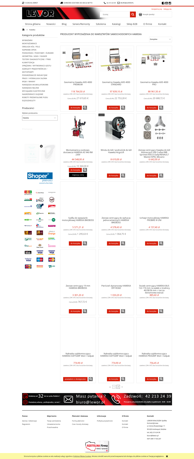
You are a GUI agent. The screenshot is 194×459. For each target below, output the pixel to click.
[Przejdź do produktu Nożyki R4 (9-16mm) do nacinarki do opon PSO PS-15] (40, 157)
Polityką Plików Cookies (82, 456)
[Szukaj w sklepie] (115, 14)
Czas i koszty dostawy (80, 424)
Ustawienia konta (53, 424)
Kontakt (125, 421)
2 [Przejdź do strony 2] (118, 386)
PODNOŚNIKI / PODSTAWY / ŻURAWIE (38, 53)
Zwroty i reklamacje (29, 421)
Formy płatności (78, 421)
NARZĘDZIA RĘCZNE (30, 88)
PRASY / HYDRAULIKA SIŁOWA (34, 78)
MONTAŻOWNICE (29, 43)
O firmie (125, 427)
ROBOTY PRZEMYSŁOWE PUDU (35, 97)
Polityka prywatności (105, 421)
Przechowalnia (52, 427)
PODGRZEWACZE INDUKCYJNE (34, 75)
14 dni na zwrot (30, 3)
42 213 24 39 (110, 3)
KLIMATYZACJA (28, 62)
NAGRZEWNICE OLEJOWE (32, 94)
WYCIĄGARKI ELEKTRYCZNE (33, 91)
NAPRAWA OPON (29, 50)
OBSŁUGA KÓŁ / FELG (31, 46)
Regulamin (26, 424)
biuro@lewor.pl (127, 3)
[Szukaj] (133, 14)
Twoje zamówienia (54, 421)
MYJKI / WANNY (28, 81)
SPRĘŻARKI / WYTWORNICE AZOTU (36, 65)
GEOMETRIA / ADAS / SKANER (34, 56)
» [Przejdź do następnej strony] (122, 386)
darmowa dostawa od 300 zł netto (76, 3)
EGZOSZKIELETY (28, 100)
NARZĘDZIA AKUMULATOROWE (35, 84)
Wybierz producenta (29, 113)
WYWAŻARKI (27, 40)
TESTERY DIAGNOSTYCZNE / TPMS (36, 59)
